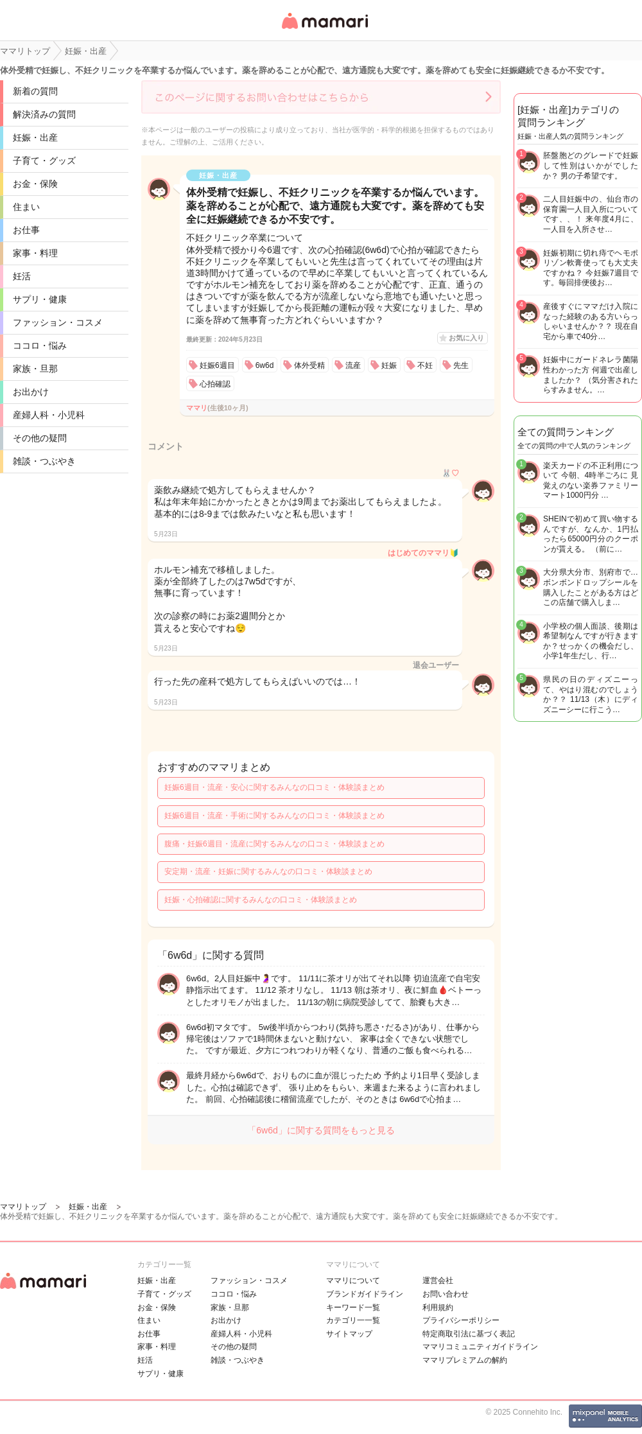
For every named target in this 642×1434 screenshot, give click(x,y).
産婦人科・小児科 (49, 415)
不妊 (425, 365)
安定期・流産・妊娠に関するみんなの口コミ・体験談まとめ (268, 871)
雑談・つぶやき (44, 461)
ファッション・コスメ (58, 322)
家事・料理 (35, 253)
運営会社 (437, 1280)
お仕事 (26, 230)
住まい (26, 207)
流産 (353, 365)
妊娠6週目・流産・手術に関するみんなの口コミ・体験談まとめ (274, 815)
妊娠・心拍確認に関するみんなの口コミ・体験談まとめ (260, 899)
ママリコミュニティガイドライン (480, 1346)
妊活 (22, 276)
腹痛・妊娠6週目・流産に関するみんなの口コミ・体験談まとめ (274, 843)
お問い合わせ (445, 1294)
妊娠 (389, 365)
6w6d (265, 365)
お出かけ (31, 392)
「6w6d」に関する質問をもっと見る (320, 1130)
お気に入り (466, 338)
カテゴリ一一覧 (353, 1320)
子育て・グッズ (44, 160)
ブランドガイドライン (364, 1294)
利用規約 (437, 1307)
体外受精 (309, 365)
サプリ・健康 (40, 299)
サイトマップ (349, 1333)
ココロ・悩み (40, 345)
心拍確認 (215, 384)
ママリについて (353, 1280)
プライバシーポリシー (460, 1320)
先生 (461, 365)
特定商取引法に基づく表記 (468, 1333)
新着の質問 (35, 91)
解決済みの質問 (44, 114)
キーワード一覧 (353, 1307)
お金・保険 (35, 184)
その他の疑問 (40, 438)
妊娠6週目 (217, 365)
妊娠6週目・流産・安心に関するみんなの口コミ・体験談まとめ (274, 787)
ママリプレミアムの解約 (464, 1360)
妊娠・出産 (35, 137)
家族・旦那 (35, 368)
